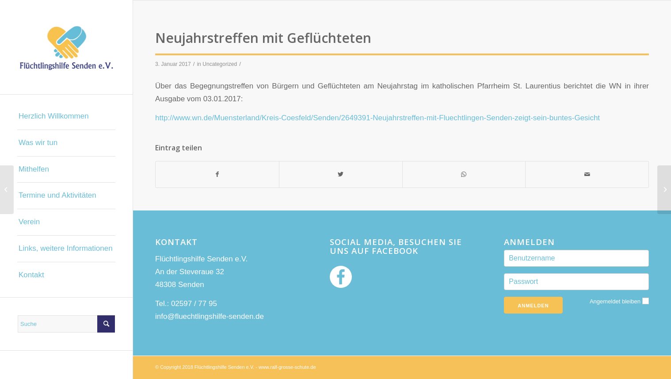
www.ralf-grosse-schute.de (287, 367)
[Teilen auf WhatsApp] (464, 174)
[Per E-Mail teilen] (587, 174)
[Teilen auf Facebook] (217, 174)
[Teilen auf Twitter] (340, 174)
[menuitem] (66, 116)
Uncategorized (219, 64)
